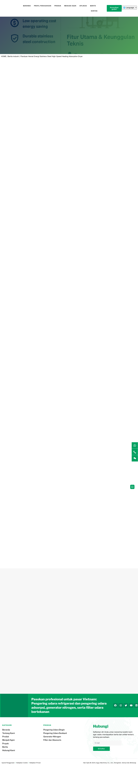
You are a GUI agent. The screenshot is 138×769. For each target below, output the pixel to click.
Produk (57, 6)
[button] (114, 8)
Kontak (94, 11)
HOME (3, 56)
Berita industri (13, 56)
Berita (93, 6)
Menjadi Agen (70, 6)
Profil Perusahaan (42, 6)
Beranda (27, 6)
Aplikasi (83, 6)
